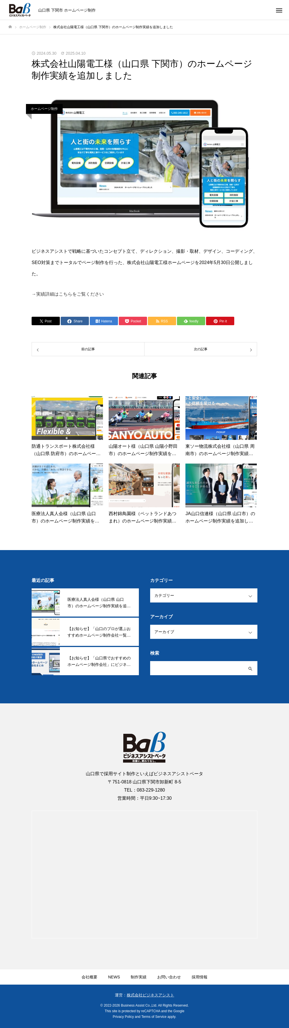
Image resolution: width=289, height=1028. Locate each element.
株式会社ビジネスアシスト (150, 995)
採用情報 (199, 977)
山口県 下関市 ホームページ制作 (67, 10)
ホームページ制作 (44, 109)
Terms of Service (154, 1017)
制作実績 (138, 977)
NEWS (114, 977)
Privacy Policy (123, 1017)
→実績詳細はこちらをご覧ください (68, 294)
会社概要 (89, 977)
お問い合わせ (169, 977)
